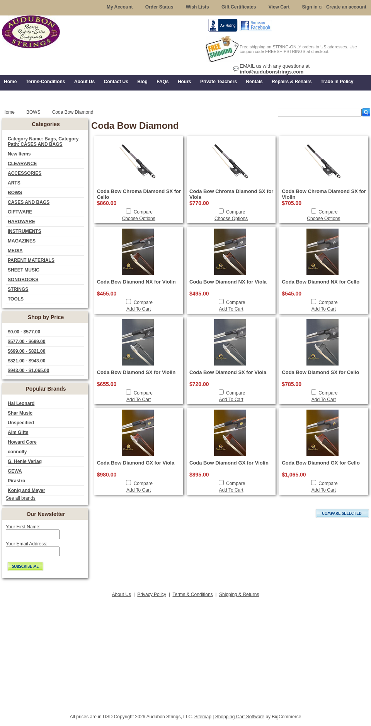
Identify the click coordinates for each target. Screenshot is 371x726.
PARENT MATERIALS (31, 260)
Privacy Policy (151, 594)
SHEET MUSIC (23, 270)
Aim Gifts (18, 432)
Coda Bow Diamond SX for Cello (320, 372)
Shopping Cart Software (239, 716)
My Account (120, 7)
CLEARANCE (22, 163)
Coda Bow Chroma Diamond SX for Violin (324, 194)
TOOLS (16, 299)
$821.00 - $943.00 (26, 361)
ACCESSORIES (24, 173)
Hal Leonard (21, 403)
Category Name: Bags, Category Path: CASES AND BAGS (43, 141)
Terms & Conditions (193, 594)
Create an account (346, 7)
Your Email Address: (27, 544)
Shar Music (20, 413)
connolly (17, 451)
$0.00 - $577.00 (24, 332)
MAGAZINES (22, 241)
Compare (143, 212)
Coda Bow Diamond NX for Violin (136, 282)
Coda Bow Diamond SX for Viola (227, 372)
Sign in (310, 7)
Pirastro (16, 480)
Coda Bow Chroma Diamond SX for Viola (231, 194)
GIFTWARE (20, 212)
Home (8, 112)
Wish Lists (197, 7)
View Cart (279, 7)
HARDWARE (21, 221)
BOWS (15, 192)
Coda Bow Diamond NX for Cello (320, 282)
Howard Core (22, 442)
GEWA (15, 471)
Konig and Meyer (26, 490)
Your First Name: (23, 527)
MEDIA (15, 250)
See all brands (21, 498)
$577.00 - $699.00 (26, 341)
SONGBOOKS (23, 279)
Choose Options (138, 218)
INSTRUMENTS (24, 231)
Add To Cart (138, 309)
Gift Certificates (238, 7)
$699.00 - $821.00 (26, 351)
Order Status (159, 7)
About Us (121, 594)
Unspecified (21, 422)
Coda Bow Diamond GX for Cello (321, 463)
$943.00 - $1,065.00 (28, 370)
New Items (19, 154)
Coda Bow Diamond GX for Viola (136, 463)
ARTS (14, 183)
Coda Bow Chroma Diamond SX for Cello (139, 194)
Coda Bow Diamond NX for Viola (228, 282)
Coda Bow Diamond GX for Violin (229, 463)
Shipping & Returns (239, 594)
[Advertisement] (185, 653)
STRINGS (18, 289)
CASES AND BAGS (28, 202)
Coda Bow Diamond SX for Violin (136, 372)
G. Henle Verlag (25, 461)
